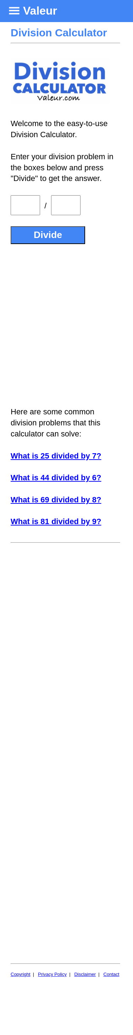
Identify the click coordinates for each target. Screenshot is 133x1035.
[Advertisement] (66, 325)
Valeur (40, 10)
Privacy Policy (52, 974)
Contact (112, 974)
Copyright (21, 974)
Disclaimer (85, 974)
